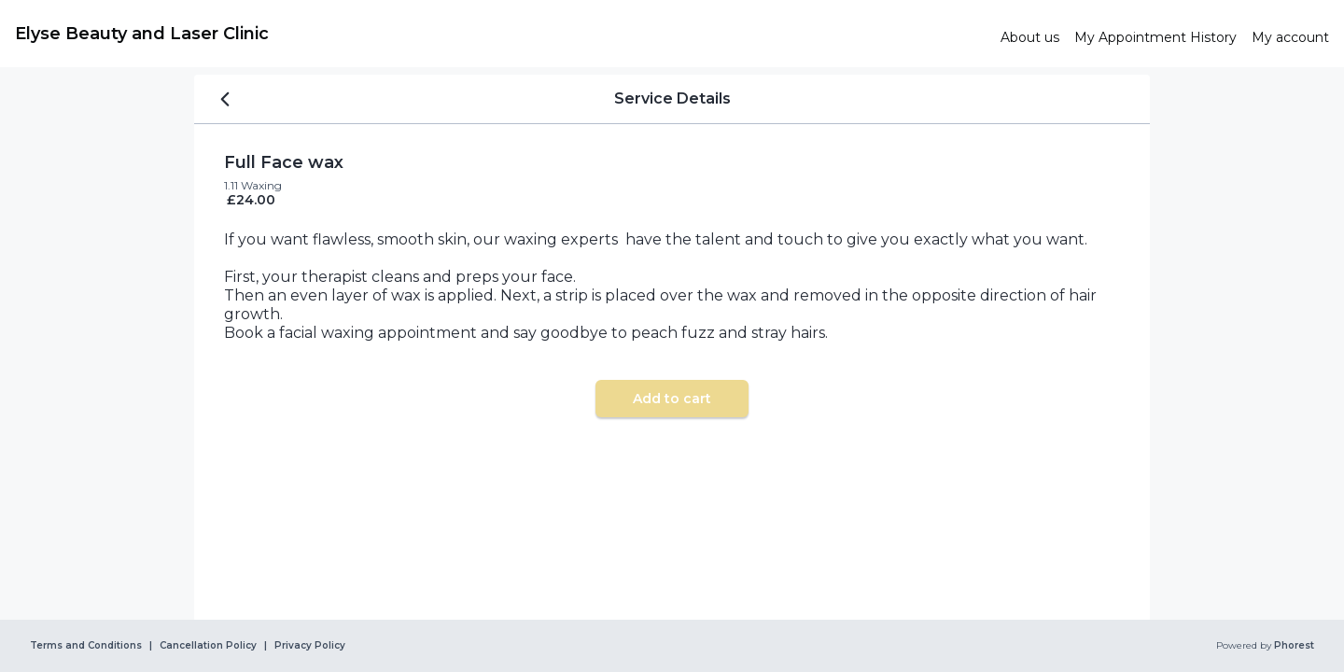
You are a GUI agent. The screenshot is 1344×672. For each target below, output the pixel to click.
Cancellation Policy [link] (208, 645)
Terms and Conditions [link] (86, 645)
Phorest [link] (1292, 645)
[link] (500, 33)
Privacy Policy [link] (309, 645)
